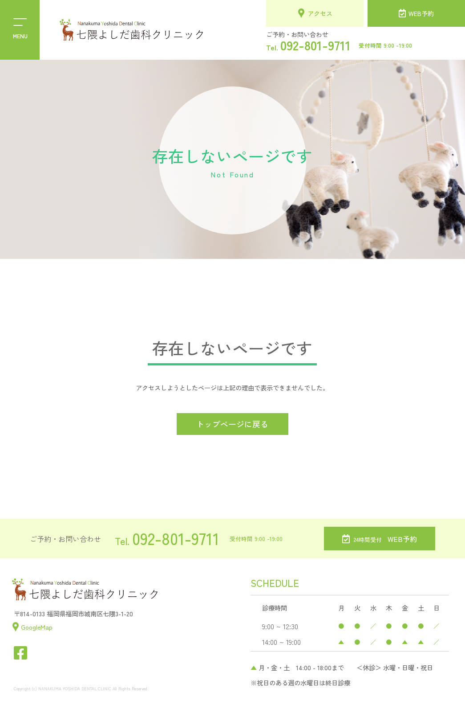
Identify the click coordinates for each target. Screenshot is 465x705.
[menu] (20, 30)
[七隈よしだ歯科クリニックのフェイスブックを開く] (20, 653)
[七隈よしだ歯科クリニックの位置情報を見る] (32, 626)
